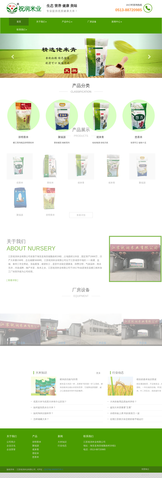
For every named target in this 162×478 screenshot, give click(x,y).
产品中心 (67, 21)
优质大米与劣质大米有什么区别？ (98, 401)
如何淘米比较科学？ (92, 413)
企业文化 (11, 445)
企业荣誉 (11, 449)
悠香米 (35, 457)
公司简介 (11, 442)
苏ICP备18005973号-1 (53, 469)
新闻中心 (117, 21)
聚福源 (35, 445)
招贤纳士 (145, 469)
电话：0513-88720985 (94, 449)
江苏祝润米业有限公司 (94, 442)
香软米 (35, 453)
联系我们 (22, 29)
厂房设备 (91, 21)
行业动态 (62, 445)
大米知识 (62, 442)
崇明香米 (36, 442)
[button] (12, 55)
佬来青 (35, 449)
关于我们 (41, 21)
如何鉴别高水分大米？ (93, 407)
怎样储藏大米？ (89, 419)
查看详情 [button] (81, 157)
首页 (19, 21)
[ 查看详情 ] (12, 249)
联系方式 (145, 475)
